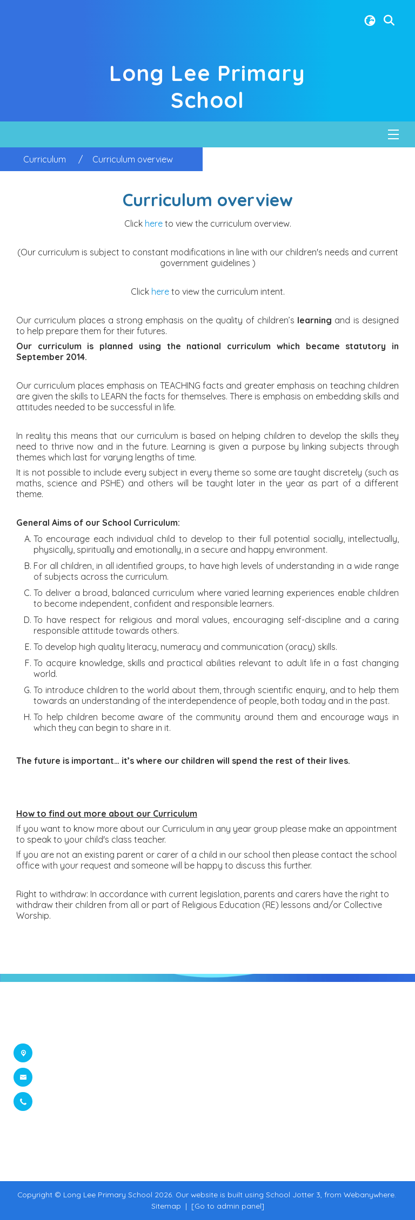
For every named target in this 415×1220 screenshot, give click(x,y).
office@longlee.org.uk (86, 1077)
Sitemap (166, 1205)
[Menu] (393, 134)
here (155, 223)
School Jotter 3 (293, 1194)
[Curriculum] (44, 159)
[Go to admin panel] (227, 1205)
